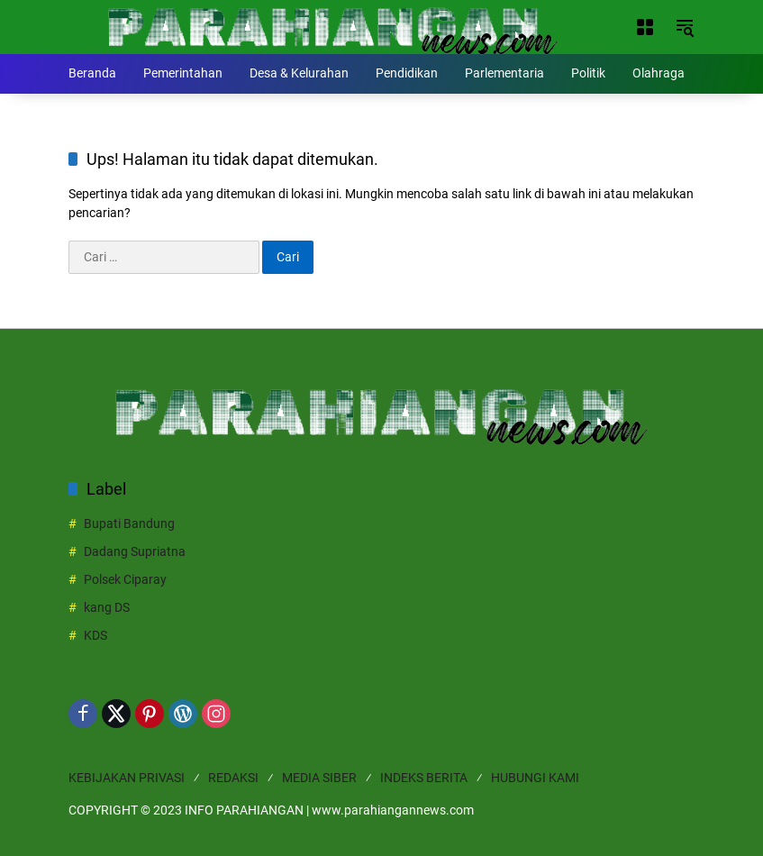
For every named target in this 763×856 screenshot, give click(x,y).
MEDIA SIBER (319, 777)
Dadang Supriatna (135, 551)
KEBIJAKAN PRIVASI (126, 777)
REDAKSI (233, 777)
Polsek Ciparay (125, 579)
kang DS (107, 607)
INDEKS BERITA (424, 777)
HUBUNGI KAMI (535, 777)
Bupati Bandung (129, 523)
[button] (684, 27)
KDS (95, 635)
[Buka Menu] (645, 27)
